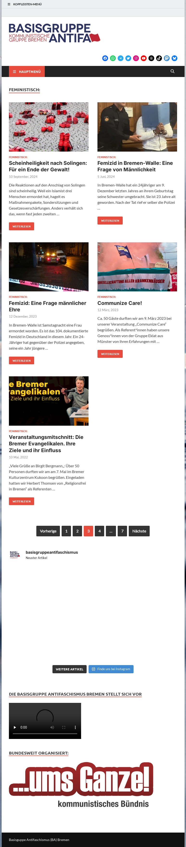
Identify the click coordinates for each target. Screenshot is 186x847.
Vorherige (48, 531)
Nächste (139, 531)
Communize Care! (119, 303)
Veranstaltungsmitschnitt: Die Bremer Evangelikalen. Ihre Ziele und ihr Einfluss (46, 443)
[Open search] (172, 71)
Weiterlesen (20, 225)
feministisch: (18, 157)
